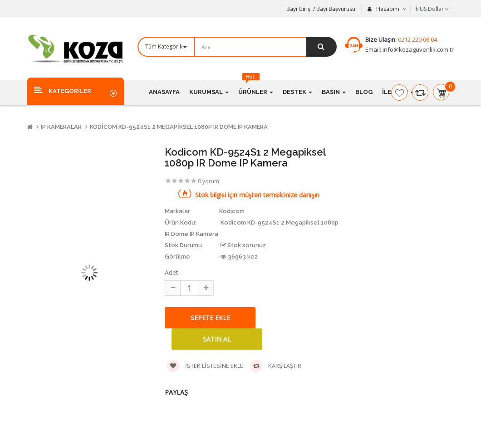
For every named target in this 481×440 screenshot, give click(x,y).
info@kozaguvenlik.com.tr (417, 49)
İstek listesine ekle (205, 366)
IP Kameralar (61, 126)
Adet (171, 272)
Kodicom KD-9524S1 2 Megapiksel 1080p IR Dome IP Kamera (179, 126)
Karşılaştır (275, 366)
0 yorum (208, 181)
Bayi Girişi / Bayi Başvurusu (320, 9)
